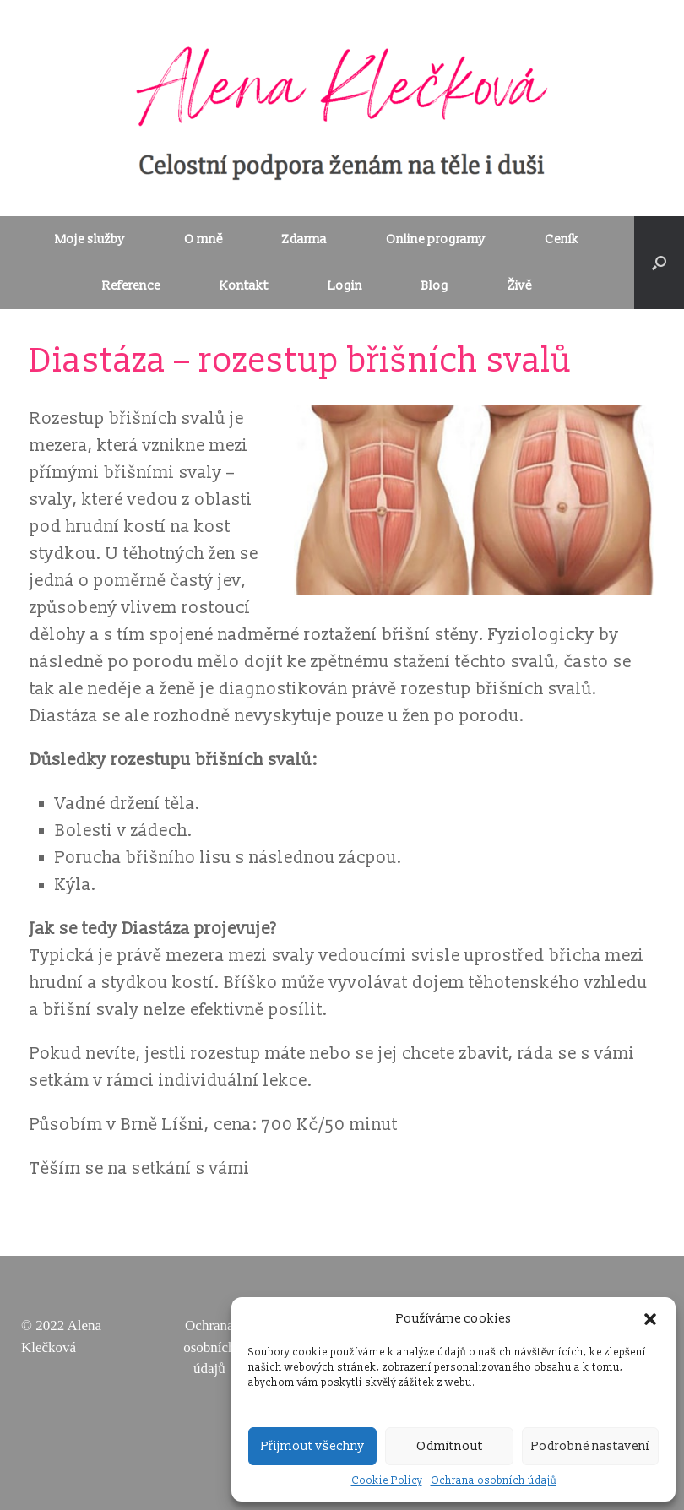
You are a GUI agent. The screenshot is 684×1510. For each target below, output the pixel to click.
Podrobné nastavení (590, 1446)
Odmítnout (449, 1446)
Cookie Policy (386, 1481)
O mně (203, 239)
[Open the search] (659, 262)
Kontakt (244, 286)
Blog (434, 286)
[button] (650, 1319)
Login (345, 286)
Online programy (436, 239)
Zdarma (304, 239)
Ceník (562, 239)
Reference (131, 286)
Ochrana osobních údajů (493, 1481)
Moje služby (90, 239)
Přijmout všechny (313, 1446)
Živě (520, 286)
